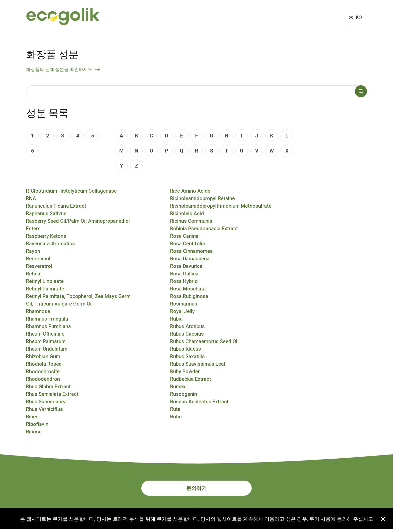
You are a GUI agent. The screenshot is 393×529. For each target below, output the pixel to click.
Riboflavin (37, 424)
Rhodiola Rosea (44, 364)
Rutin (176, 417)
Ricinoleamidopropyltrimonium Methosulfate (220, 206)
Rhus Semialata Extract (52, 394)
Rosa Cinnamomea (191, 251)
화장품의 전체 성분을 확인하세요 (59, 69)
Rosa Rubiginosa (189, 296)
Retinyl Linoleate (45, 281)
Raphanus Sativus (46, 213)
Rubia (176, 319)
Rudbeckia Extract (190, 379)
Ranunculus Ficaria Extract (56, 206)
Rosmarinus (183, 304)
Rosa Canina (184, 236)
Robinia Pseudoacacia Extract (204, 228)
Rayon (33, 251)
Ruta (175, 409)
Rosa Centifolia (187, 244)
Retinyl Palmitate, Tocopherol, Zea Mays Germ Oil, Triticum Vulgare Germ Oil (78, 300)
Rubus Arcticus (187, 326)
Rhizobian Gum (43, 356)
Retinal (34, 274)
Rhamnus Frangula (47, 319)
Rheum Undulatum (46, 349)
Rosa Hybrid (184, 281)
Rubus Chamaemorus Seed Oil (204, 341)
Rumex (177, 387)
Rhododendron (43, 379)
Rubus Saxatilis (187, 356)
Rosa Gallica (184, 274)
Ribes (32, 417)
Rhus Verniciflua (44, 409)
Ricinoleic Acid (187, 213)
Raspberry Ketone (46, 236)
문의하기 (196, 488)
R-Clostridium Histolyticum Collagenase (71, 191)
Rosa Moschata (188, 289)
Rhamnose (38, 311)
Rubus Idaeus (185, 349)
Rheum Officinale (45, 334)
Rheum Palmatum (46, 341)
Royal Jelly (182, 311)
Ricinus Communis (191, 221)
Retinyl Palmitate (45, 289)
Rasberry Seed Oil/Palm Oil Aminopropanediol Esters (78, 225)
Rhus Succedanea (46, 402)
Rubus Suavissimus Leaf (198, 364)
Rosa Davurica (186, 266)
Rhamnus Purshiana (48, 326)
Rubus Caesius (187, 334)
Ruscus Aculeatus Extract (199, 402)
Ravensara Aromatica (50, 244)
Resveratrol (39, 266)
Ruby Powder (185, 371)
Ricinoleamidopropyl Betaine (202, 198)
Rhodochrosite (43, 371)
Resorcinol (38, 259)
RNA (31, 198)
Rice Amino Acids (190, 191)
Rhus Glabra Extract (48, 387)
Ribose (34, 432)
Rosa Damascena (190, 259)
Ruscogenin (183, 394)
